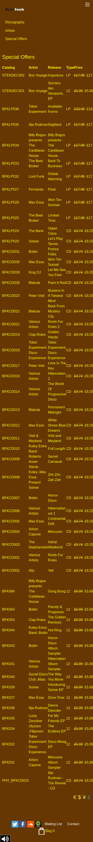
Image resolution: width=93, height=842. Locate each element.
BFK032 (8, 744)
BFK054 (8, 620)
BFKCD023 (11, 296)
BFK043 (8, 646)
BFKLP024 (10, 231)
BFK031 (8, 762)
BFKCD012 (11, 425)
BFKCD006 (11, 511)
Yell (50, 570)
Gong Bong (57, 591)
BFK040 (8, 677)
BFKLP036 (10, 109)
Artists (10, 30)
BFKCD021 (11, 324)
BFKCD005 (11, 521)
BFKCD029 (11, 272)
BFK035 (8, 718)
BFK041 (8, 664)
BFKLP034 (10, 145)
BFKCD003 (11, 544)
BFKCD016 (11, 376)
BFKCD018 (11, 350)
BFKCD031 (11, 251)
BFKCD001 (11, 570)
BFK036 (8, 708)
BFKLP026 (10, 202)
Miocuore (55, 531)
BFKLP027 (10, 189)
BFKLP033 (10, 163)
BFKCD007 (11, 498)
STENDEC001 (13, 91)
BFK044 (8, 630)
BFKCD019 (11, 334)
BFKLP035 (10, 124)
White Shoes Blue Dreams (57, 425)
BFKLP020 (10, 241)
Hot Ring (54, 630)
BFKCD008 (11, 477)
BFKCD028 (11, 283)
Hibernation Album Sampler (57, 664)
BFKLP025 (10, 218)
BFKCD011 (11, 438)
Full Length (56, 448)
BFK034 (8, 729)
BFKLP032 (10, 176)
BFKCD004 (11, 531)
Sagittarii (54, 124)
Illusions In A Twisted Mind (56, 296)
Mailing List (53, 824)
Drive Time (56, 697)
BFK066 (8, 591)
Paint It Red (57, 283)
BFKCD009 (11, 459)
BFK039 (8, 687)
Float (52, 189)
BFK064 (8, 609)
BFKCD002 (11, 557)
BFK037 (8, 697)
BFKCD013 (11, 410)
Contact (73, 824)
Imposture (55, 75)
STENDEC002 (13, 75)
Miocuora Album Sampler (55, 762)
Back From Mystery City (56, 311)
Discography (14, 22)
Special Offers (16, 39)
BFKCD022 (11, 311)
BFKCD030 (11, 262)
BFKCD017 (11, 366)
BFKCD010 (11, 448)
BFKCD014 (11, 391)
